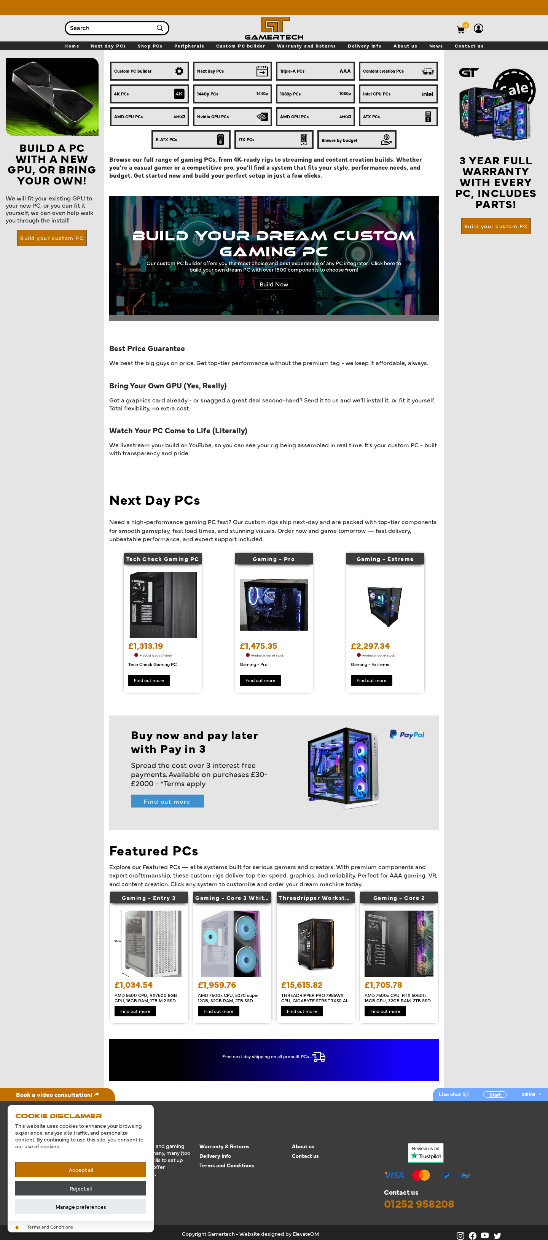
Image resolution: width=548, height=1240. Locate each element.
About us (303, 1146)
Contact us (305, 1156)
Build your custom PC (52, 238)
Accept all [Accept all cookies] (81, 1169)
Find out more (167, 801)
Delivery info (215, 1156)
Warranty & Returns (224, 1146)
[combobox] (109, 28)
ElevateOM (306, 1233)
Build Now (274, 284)
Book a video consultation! (57, 1094)
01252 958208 (419, 1203)
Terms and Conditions (226, 1165)
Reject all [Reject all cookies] (81, 1188)
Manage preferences (81, 1206)
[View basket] (466, 25)
